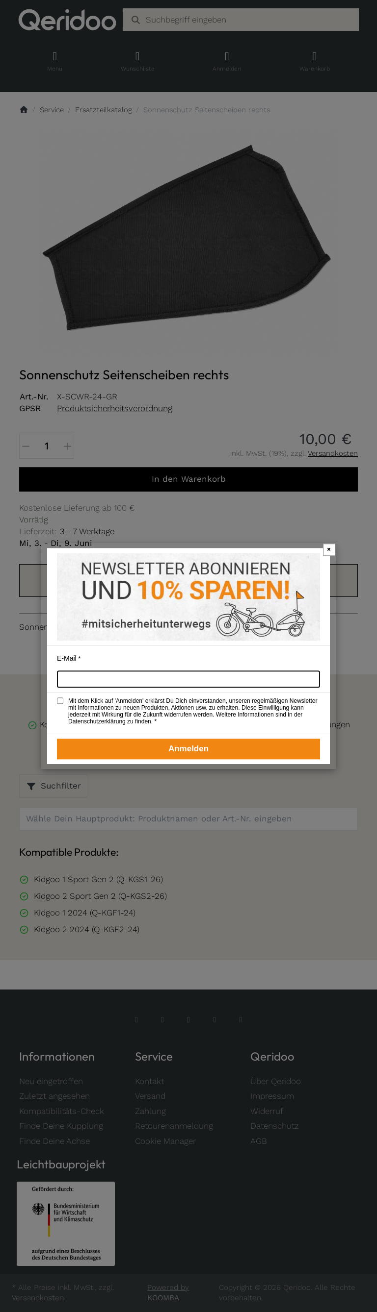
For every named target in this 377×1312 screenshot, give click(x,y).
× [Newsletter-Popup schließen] (329, 549)
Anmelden (188, 748)
